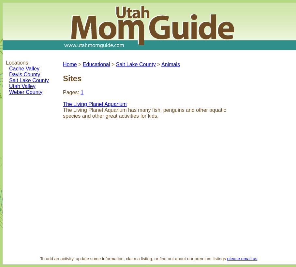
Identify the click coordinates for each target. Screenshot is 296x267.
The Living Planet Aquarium (95, 104)
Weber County (25, 92)
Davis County (24, 74)
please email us (242, 258)
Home (70, 64)
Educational (96, 64)
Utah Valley (22, 86)
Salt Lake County (29, 80)
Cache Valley (24, 68)
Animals (170, 64)
